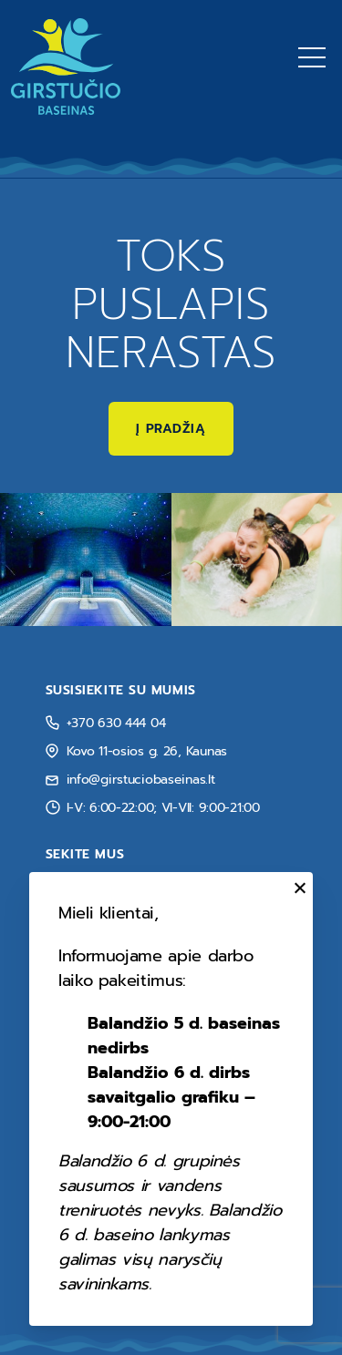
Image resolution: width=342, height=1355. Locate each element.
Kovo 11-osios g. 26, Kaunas (147, 751)
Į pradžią (170, 428)
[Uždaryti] (297, 888)
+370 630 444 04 (116, 723)
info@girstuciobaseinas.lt (141, 779)
